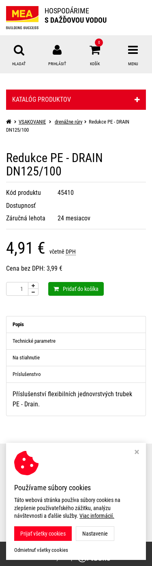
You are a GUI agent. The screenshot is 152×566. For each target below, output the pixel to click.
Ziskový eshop (76, 558)
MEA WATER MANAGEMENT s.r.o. (97, 547)
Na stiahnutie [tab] (26, 358)
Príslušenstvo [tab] (27, 374)
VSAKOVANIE (32, 122)
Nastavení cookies (29, 485)
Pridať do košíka (76, 289)
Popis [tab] (18, 324)
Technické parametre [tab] (34, 341)
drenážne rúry (68, 122)
